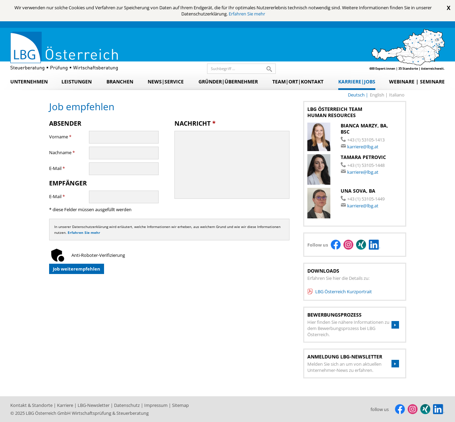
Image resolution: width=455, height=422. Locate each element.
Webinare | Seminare (417, 81)
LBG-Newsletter (94, 405)
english (377, 95)
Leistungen (76, 81)
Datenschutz (127, 405)
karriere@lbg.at (362, 147)
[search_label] (238, 69)
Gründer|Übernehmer (228, 81)
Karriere (65, 405)
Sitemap (180, 405)
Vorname (60, 137)
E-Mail (57, 168)
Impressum (156, 405)
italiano (397, 95)
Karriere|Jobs (356, 81)
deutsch (357, 95)
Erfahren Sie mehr (247, 14)
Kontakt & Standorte (32, 405)
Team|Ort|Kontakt (297, 81)
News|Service (166, 81)
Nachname (62, 152)
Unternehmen (29, 81)
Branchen (119, 81)
